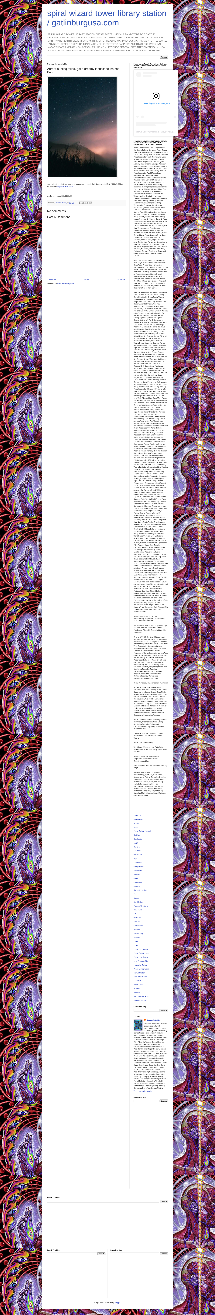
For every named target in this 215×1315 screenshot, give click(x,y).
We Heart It (138, 855)
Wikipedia (137, 918)
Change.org (138, 910)
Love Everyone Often (141, 961)
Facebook (137, 815)
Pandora (137, 930)
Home (86, 280)
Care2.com (138, 882)
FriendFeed (138, 863)
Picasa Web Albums (141, 906)
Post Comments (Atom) (65, 284)
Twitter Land (138, 985)
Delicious (137, 847)
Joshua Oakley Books (141, 997)
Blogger (136, 823)
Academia (137, 981)
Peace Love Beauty (141, 957)
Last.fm (136, 843)
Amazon (137, 937)
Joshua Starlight (139, 973)
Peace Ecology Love (141, 953)
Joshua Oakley (142, 132)
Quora (136, 878)
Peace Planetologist (141, 949)
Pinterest (137, 989)
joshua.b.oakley (158, 132)
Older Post (121, 280)
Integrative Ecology (141, 965)
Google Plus (138, 819)
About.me (137, 851)
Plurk (135, 894)
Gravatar (137, 886)
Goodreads (138, 839)
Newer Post (52, 280)
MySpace (137, 874)
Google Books (139, 867)
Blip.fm (136, 898)
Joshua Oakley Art (140, 977)
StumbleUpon (139, 902)
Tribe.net (137, 922)
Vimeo (136, 945)
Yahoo (136, 941)
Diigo (135, 859)
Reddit (136, 827)
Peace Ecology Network (142, 831)
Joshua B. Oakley (154, 1020)
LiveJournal (138, 870)
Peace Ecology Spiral (141, 969)
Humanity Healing (140, 890)
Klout (135, 914)
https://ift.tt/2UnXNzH (65, 187)
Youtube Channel (140, 1000)
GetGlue (137, 835)
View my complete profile (143, 1091)
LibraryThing (138, 934)
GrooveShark (138, 926)
